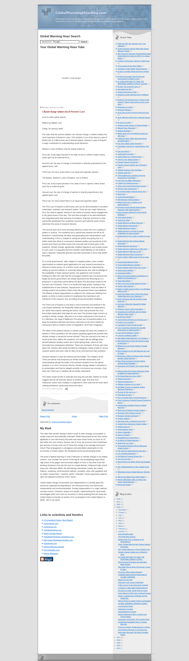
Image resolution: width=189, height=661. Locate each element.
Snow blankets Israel (125, 429)
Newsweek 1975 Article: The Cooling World (133, 366)
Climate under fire (124, 173)
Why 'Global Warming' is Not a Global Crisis (134, 549)
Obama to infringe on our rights (129, 384)
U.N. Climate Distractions (127, 453)
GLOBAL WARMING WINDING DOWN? (132, 603)
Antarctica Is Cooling (125, 107)
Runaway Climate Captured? (128, 416)
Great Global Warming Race (128, 262)
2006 (119, 640)
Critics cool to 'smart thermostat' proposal (133, 585)
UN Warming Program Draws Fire (130, 456)
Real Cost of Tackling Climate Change (131, 410)
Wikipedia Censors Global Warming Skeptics (134, 472)
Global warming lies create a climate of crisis (134, 236)
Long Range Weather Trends (128, 333)
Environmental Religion (126, 197)
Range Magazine (51, 553)
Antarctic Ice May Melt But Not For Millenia (133, 95)
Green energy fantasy (125, 270)
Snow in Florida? (124, 435)
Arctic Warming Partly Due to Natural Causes (134, 117)
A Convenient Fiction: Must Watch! (58, 520)
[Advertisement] (57, 505)
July (120, 515)
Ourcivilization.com (52, 550)
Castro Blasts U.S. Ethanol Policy (130, 157)
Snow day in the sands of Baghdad (130, 582)
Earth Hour (122, 194)
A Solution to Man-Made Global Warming (132, 69)
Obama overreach (124, 379)
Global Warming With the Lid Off (129, 251)
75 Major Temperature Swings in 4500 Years (134, 61)
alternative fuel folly (125, 89)
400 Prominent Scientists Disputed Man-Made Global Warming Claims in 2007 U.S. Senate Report (134, 56)
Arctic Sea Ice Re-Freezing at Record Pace (133, 112)
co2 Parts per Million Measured (129, 180)
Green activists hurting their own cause (132, 267)
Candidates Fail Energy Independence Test (133, 146)
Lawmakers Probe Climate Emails (130, 325)
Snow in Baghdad (124, 432)
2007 (119, 637)
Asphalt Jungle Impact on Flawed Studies (133, 125)
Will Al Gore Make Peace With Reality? (132, 477)
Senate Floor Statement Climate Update (132, 424)
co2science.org (50, 527)
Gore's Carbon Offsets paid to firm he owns (133, 257)
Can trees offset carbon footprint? (130, 143)
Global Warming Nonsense (127, 246)
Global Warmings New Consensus (130, 254)
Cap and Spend (123, 151)
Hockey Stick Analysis (125, 286)
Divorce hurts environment (127, 189)
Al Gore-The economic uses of (129, 86)
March (121, 526)
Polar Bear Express (125, 395)
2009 (119, 504)
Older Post (103, 416)
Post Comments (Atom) (62, 422)
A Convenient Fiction (125, 606)
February (122, 529)
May (120, 520)
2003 (119, 648)
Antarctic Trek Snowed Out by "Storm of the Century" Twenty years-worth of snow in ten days (133, 102)
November (123, 510)
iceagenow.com (50, 543)
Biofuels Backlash (124, 131)
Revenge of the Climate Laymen (129, 413)
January (122, 531)
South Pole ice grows (125, 443)
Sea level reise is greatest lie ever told (131, 421)
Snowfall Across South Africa (128, 438)
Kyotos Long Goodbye (126, 322)
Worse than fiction (124, 485)
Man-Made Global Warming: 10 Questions (133, 338)
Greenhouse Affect (124, 273)
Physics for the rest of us (127, 392)
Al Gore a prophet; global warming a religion (134, 627)
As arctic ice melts (124, 122)
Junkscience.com (51, 523)
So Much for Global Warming (128, 440)
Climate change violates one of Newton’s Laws (63, 111)
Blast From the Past (125, 580)
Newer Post (45, 416)
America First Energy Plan (127, 92)
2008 (119, 507)
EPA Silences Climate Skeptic (128, 200)
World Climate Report (53, 533)
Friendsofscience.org (53, 530)
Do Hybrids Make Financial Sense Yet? (132, 191)
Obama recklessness (125, 382)
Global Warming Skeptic (54, 547)
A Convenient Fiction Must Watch (130, 66)
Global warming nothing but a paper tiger (132, 249)
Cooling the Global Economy (128, 183)
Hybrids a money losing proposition (130, 309)
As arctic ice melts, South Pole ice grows (133, 590)
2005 (119, 643)
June (121, 518)
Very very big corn (124, 459)
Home (74, 416)
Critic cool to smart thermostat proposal (132, 186)
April (120, 523)
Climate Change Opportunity (128, 162)
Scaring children (123, 418)
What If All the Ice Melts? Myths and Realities (134, 462)
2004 (119, 645)
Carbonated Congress (126, 154)
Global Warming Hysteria (127, 228)
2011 (119, 502)
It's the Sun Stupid (124, 317)
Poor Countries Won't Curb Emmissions (132, 397)
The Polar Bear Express (126, 537)
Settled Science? (124, 427)
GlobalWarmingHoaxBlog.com (81, 13)
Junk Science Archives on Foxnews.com (132, 320)
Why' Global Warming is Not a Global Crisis (133, 467)
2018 (119, 499)
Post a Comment (48, 410)
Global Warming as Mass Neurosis (130, 223)
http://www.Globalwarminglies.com (58, 540)
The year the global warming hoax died (132, 451)
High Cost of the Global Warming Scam (132, 283)
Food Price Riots (124, 220)
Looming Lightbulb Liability (127, 335)
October (122, 512)
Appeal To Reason (124, 110)
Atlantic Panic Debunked (126, 128)
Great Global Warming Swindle (129, 265)
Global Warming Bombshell (127, 226)
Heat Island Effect (124, 281)
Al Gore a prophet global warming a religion (133, 71)
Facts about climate (125, 217)
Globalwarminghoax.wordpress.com (59, 537)
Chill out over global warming (128, 159)
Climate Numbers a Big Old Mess (130, 170)
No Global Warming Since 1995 (129, 376)
